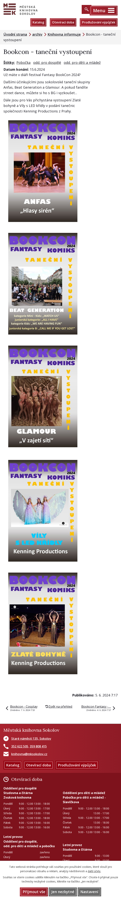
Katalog (38, 22)
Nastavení (89, 891)
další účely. (94, 871)
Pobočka (23, 62)
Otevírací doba (63, 22)
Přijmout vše (34, 891)
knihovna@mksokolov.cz (29, 754)
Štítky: (9, 62)
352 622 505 (19, 746)
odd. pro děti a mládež (82, 62)
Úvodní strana (15, 34)
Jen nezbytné (62, 891)
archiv (37, 34)
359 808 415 (38, 746)
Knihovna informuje (64, 34)
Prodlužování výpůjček (98, 22)
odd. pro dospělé (47, 62)
